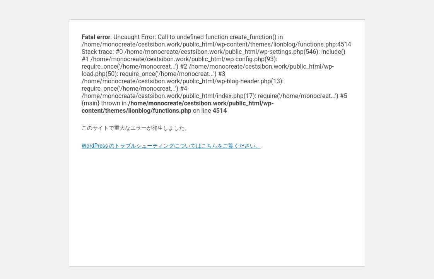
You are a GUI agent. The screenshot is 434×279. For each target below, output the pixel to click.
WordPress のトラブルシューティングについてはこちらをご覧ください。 (171, 146)
